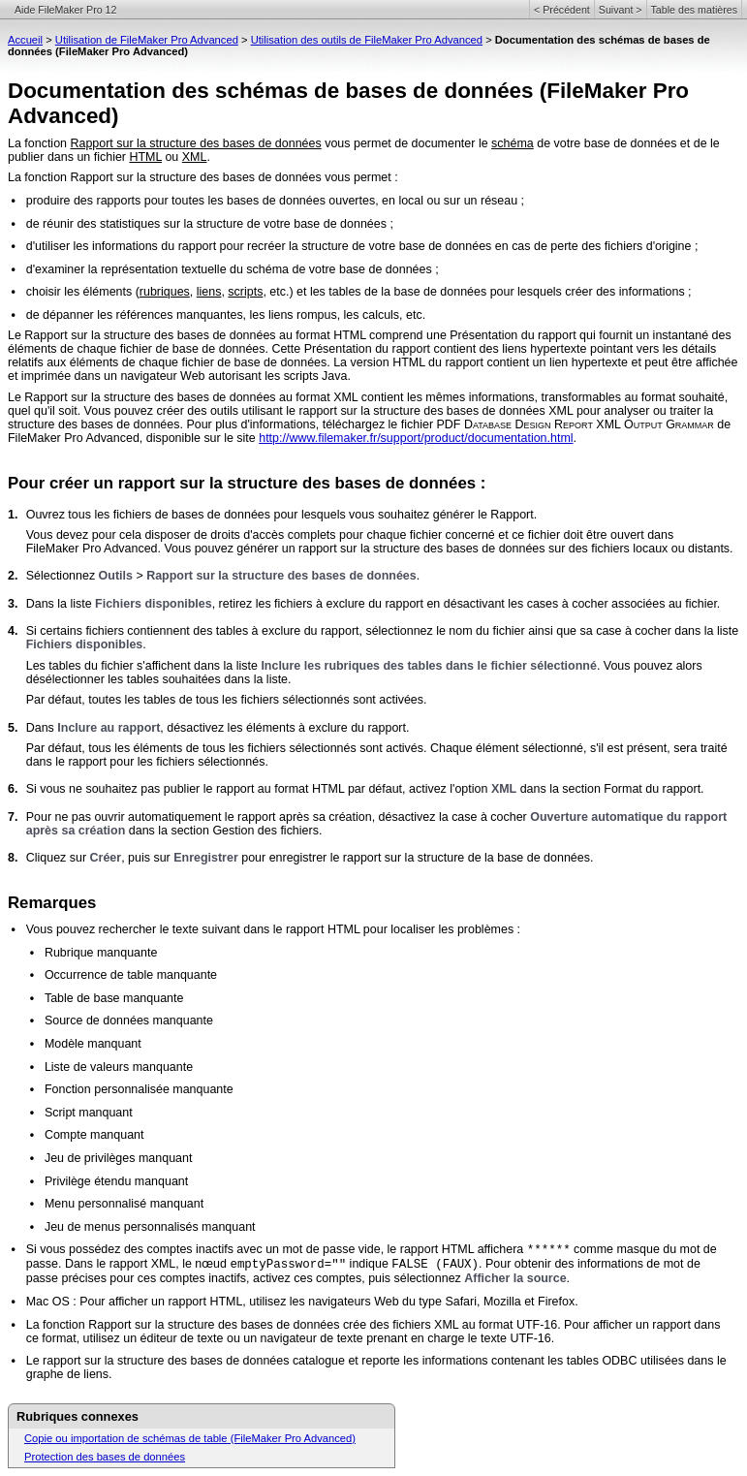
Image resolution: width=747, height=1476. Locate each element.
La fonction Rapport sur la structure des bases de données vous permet (199, 177)
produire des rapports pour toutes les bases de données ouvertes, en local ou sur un (253, 200)
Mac (37, 1301)
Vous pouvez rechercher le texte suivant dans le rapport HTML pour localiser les (241, 929)
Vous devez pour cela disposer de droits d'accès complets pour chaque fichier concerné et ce (277, 535)
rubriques (165, 291)
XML (194, 157)
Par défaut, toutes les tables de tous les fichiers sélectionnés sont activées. (226, 700)
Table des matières (694, 10)
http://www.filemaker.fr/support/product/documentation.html (416, 438)
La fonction (39, 143)
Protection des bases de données (104, 1456)
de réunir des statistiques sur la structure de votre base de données (206, 224)
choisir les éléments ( (83, 291)
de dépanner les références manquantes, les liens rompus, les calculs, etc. (225, 315)
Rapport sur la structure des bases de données (195, 143)
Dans (42, 728)
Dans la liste (60, 604)
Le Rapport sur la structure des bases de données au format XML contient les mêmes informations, (275, 397)
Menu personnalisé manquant (124, 1203)
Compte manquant (94, 1135)
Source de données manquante (129, 1020)
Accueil (25, 40)
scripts (245, 291)
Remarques (52, 903)
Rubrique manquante (101, 952)
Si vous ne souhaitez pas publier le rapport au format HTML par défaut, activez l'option (258, 789)
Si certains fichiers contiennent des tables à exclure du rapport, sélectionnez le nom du (259, 631)
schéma (512, 143)
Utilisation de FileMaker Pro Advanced (146, 40)
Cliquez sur (58, 857)
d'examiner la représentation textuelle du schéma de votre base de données (229, 269)
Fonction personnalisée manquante (139, 1089)
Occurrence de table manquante (131, 975)
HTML (145, 157)
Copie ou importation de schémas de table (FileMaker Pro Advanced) (190, 1438)
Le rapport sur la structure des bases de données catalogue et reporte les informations (258, 1360)
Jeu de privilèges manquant (119, 1158)
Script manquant (89, 1112)
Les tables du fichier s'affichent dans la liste (144, 666)
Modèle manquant (93, 1044)
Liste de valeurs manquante (119, 1067)
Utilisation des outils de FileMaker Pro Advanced (366, 40)
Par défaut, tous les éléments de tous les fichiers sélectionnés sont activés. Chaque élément (274, 748)
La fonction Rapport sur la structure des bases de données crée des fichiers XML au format (271, 1325)
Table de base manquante (114, 998)
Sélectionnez (62, 575)
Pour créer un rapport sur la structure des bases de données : (246, 483)
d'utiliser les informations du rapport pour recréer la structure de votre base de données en (269, 246)
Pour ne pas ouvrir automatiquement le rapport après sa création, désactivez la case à (258, 817)
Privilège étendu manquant (116, 1181)
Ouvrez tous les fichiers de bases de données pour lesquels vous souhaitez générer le (258, 514)
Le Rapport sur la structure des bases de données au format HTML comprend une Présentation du (273, 335)
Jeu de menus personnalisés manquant (150, 1227)
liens (209, 291)
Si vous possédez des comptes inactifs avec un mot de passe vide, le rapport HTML (252, 1249)
